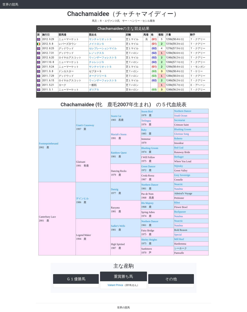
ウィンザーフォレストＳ (103, 57)
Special (178, 234)
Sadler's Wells (118, 226)
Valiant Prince (115, 285)
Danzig (114, 189)
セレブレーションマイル (103, 48)
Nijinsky (178, 166)
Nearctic (178, 184)
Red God (178, 147)
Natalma (178, 188)
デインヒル (82, 198)
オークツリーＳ (98, 75)
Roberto (178, 138)
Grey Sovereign (182, 175)
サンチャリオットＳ (100, 39)
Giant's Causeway (85, 125)
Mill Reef (179, 239)
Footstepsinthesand (48, 143)
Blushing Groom (182, 129)
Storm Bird (147, 111)
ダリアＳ (94, 89)
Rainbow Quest (118, 152)
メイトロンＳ (96, 43)
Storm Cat (116, 116)
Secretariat (179, 120)
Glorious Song (181, 134)
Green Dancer (148, 166)
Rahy (144, 129)
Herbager (179, 156)
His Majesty (147, 203)
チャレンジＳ (96, 62)
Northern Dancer (182, 111)
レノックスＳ (96, 52)
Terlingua (146, 120)
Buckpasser (180, 211)
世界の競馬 (10, 4)
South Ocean (180, 115)
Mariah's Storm (118, 134)
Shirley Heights (149, 239)
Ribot (177, 202)
